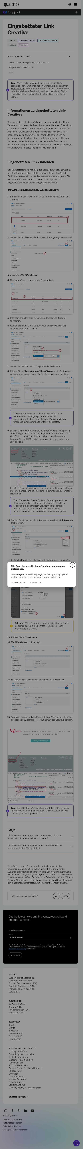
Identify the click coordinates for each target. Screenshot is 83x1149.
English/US (16, 583)
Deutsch (33, 583)
